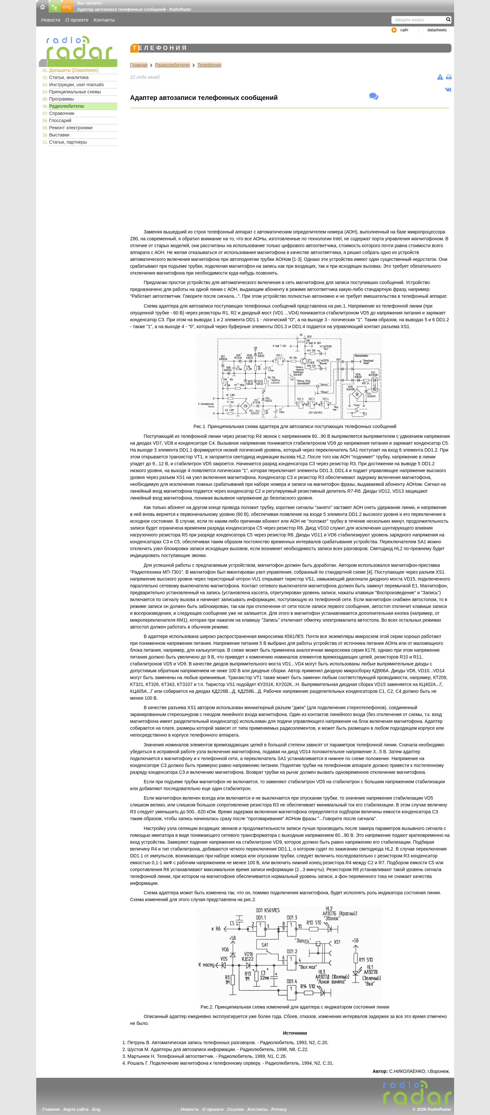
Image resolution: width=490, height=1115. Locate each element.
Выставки (59, 134)
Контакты (104, 20)
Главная (139, 65)
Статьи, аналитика (69, 77)
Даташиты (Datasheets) (74, 70)
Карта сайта (76, 1109)
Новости (50, 20)
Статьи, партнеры (68, 142)
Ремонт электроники (71, 127)
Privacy (279, 1109)
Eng (96, 1109)
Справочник (61, 113)
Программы (61, 99)
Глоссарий (60, 120)
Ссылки (236, 1109)
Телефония (209, 65)
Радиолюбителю (66, 106)
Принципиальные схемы (75, 91)
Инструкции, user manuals (76, 84)
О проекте (77, 20)
